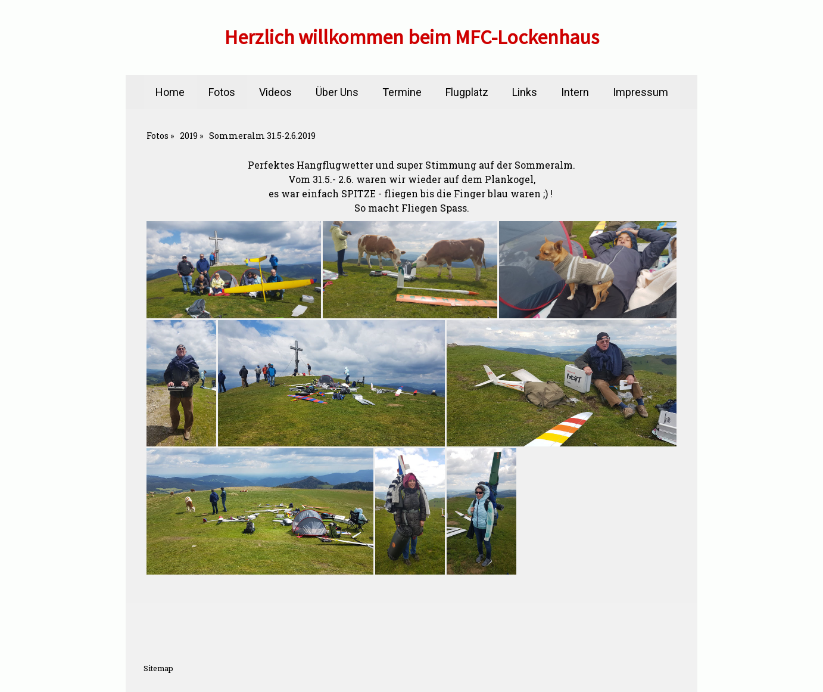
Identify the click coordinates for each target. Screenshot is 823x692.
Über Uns (337, 92)
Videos (275, 92)
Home (170, 92)
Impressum (640, 92)
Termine (402, 92)
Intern (575, 92)
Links (524, 92)
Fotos (221, 92)
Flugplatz (466, 92)
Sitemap (158, 668)
